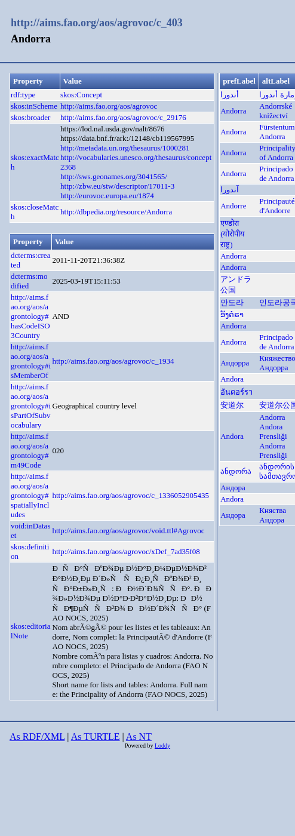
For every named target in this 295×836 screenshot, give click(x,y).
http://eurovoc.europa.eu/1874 (107, 195)
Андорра (234, 362)
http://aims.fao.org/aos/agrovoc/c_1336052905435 (130, 495)
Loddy (162, 745)
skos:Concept (81, 94)
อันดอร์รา (236, 392)
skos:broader (30, 117)
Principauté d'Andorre (276, 205)
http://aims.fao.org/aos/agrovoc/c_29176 (123, 117)
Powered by (140, 745)
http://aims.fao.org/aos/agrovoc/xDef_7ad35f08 (125, 551)
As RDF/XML (37, 737)
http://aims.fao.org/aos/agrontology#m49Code (30, 450)
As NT (139, 737)
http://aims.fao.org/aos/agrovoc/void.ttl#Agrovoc (128, 530)
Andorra (233, 110)
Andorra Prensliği (273, 450)
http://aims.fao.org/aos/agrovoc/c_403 (97, 23)
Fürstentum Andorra (276, 131)
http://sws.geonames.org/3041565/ (113, 176)
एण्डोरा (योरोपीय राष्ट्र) (232, 234)
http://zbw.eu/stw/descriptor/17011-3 (117, 186)
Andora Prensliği (273, 431)
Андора (232, 487)
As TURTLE (95, 737)
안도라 (232, 302)
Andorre (233, 205)
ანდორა (235, 471)
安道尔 (232, 405)
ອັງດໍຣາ (232, 314)
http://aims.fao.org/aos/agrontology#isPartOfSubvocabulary (31, 405)
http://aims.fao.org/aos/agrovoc (108, 106)
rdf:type (23, 94)
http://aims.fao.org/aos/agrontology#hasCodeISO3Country (30, 316)
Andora (232, 378)
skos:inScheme (34, 106)
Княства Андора (272, 515)
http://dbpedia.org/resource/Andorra (116, 211)
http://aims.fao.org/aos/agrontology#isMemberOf (31, 361)
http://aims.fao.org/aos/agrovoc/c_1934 (113, 360)
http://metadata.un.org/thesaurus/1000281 (124, 147)
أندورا (229, 94)
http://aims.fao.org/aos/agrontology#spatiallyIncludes (30, 495)
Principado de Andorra (276, 173)
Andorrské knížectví (275, 111)
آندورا (229, 189)
